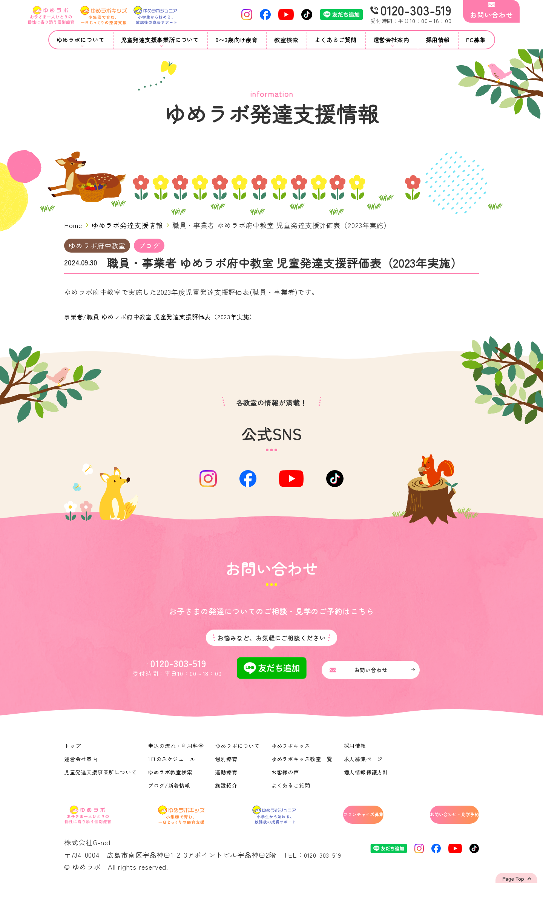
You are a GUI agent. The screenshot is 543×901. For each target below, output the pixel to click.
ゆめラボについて (238, 755)
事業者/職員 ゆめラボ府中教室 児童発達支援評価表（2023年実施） (172, 316)
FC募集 (476, 40)
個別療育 (227, 768)
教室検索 (286, 40)
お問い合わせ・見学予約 (439, 825)
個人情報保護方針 (367, 781)
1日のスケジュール (172, 768)
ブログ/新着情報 (170, 794)
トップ (72, 755)
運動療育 (227, 781)
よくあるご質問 (335, 40)
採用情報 (356, 755)
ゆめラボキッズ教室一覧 (303, 768)
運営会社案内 (81, 768)
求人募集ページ (365, 768)
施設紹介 (227, 794)
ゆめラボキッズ (291, 755)
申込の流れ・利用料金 (177, 755)
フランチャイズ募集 (332, 825)
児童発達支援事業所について (100, 781)
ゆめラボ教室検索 (171, 781)
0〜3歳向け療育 (236, 40)
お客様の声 (286, 781)
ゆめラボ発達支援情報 (127, 225)
